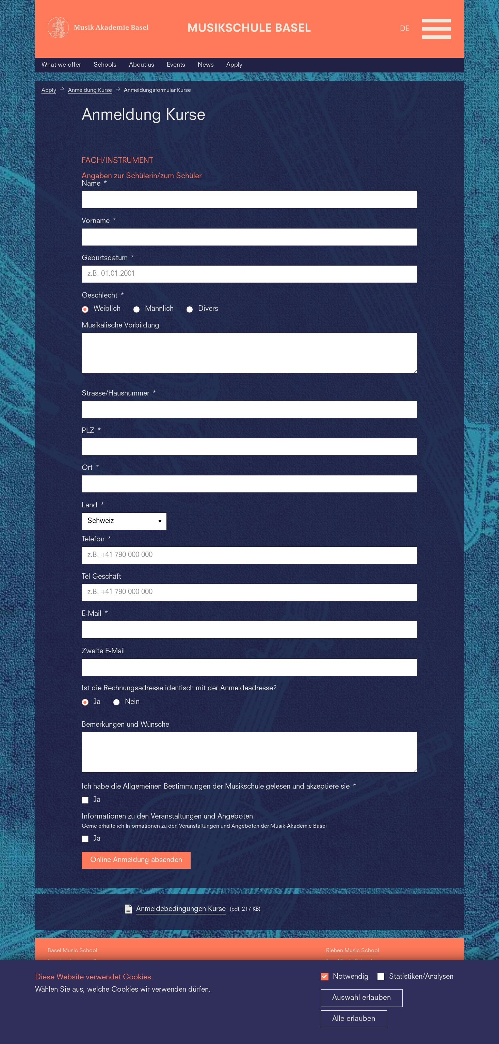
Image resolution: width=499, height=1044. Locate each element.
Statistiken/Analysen (421, 977)
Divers (208, 309)
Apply (234, 65)
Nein (132, 702)
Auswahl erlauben (361, 997)
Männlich (159, 309)
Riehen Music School (352, 951)
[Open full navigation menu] (436, 28)
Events (176, 65)
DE (404, 28)
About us (141, 65)
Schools (105, 65)
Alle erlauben (353, 1019)
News (206, 65)
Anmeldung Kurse (90, 90)
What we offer (61, 65)
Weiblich (107, 309)
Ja (97, 702)
